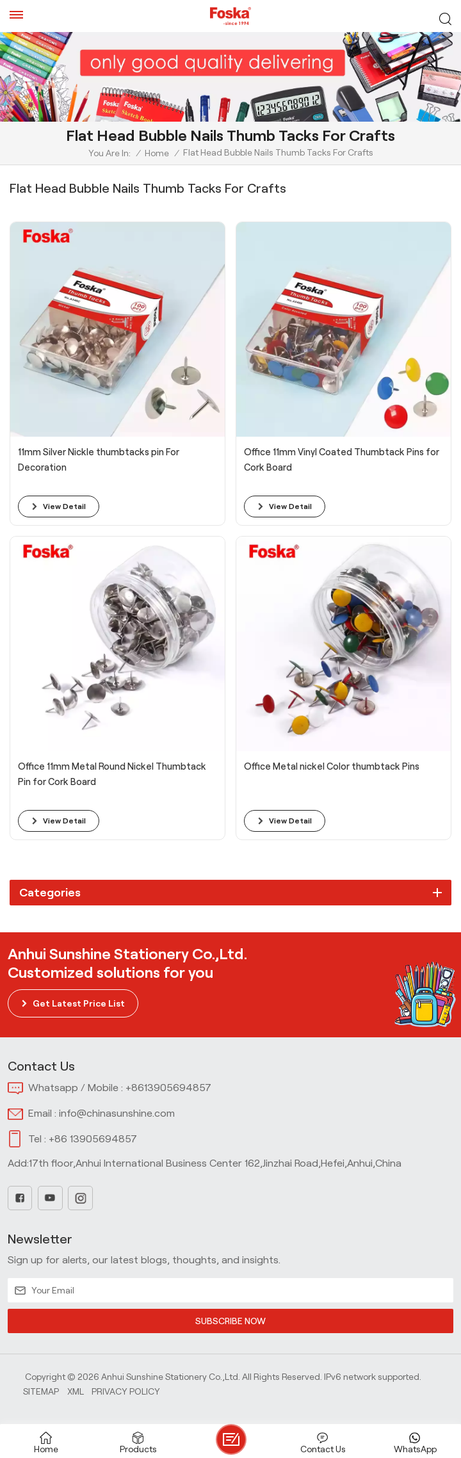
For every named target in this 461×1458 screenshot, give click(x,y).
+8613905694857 (168, 1087)
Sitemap (41, 1391)
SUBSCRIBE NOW (230, 1321)
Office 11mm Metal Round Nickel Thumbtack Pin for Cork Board (112, 774)
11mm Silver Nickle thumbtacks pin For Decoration (98, 460)
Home (157, 153)
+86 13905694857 (93, 1138)
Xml (75, 1391)
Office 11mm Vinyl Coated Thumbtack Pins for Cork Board (341, 460)
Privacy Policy (126, 1391)
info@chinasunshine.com (117, 1113)
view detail (64, 506)
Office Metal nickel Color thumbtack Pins (331, 766)
